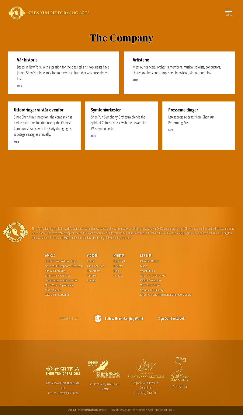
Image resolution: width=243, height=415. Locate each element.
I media (91, 280)
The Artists (93, 270)
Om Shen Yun (95, 266)
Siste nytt (119, 261)
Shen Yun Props (150, 285)
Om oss (50, 255)
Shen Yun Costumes (152, 275)
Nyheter (119, 255)
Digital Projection (150, 280)
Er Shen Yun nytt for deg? (61, 261)
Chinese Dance (149, 261)
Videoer (92, 255)
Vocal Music (147, 270)
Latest (90, 261)
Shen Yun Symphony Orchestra (64, 266)
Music (143, 266)
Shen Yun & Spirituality (59, 285)
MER (19, 86)
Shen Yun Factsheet (57, 275)
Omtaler (92, 275)
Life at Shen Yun (55, 270)
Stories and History (151, 290)
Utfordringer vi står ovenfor (61, 280)
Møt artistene (53, 290)
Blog (116, 270)
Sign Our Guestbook (171, 318)
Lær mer (146, 255)
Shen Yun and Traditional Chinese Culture (165, 294)
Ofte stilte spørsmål (57, 294)
